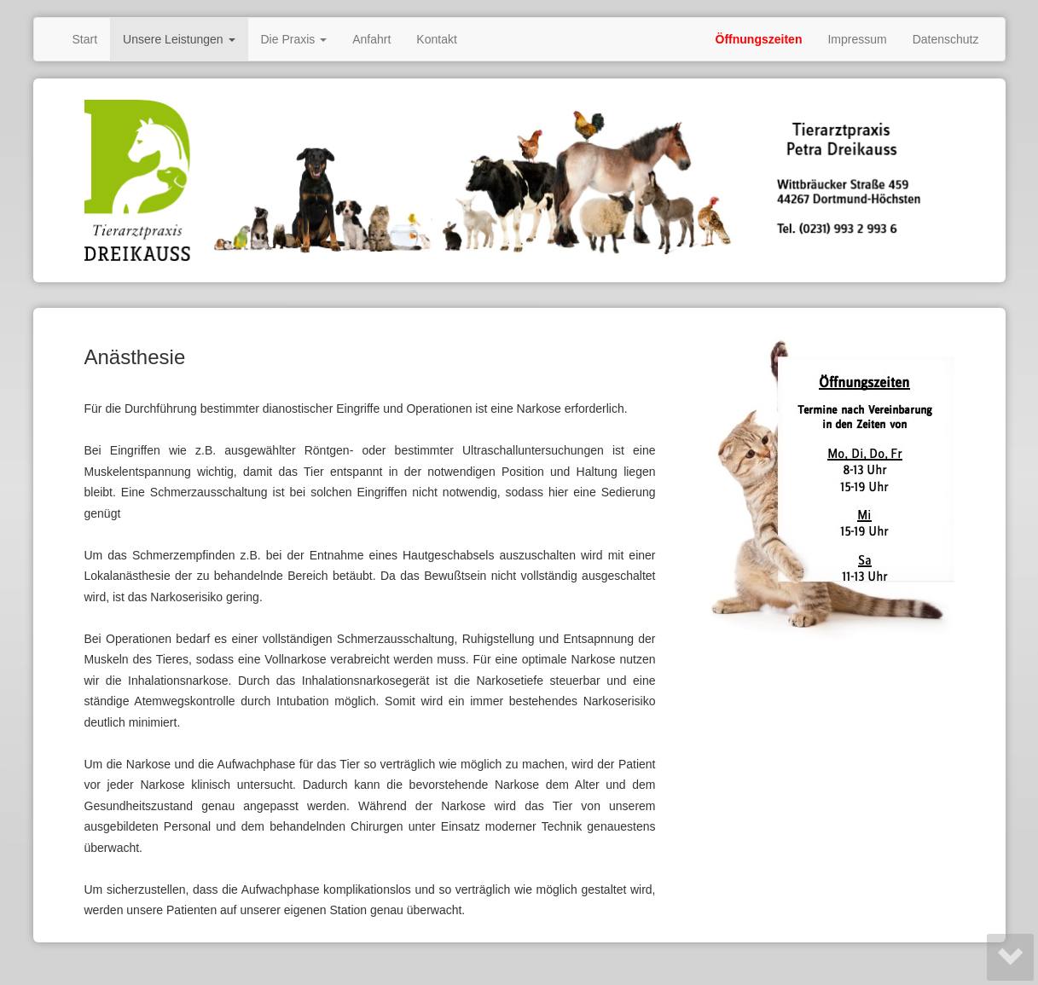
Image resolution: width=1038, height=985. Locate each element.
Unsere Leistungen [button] (179, 39)
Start (85, 39)
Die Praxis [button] (294, 39)
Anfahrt (371, 39)
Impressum (856, 39)
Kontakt (436, 39)
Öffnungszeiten (759, 39)
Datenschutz (946, 39)
